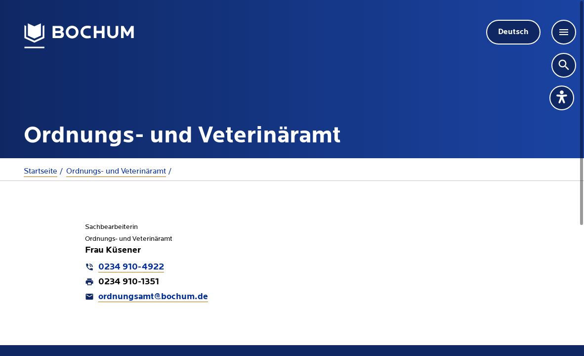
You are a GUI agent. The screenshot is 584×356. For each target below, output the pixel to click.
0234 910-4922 (131, 267)
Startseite (40, 171)
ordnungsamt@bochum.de (153, 297)
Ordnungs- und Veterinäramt (116, 171)
